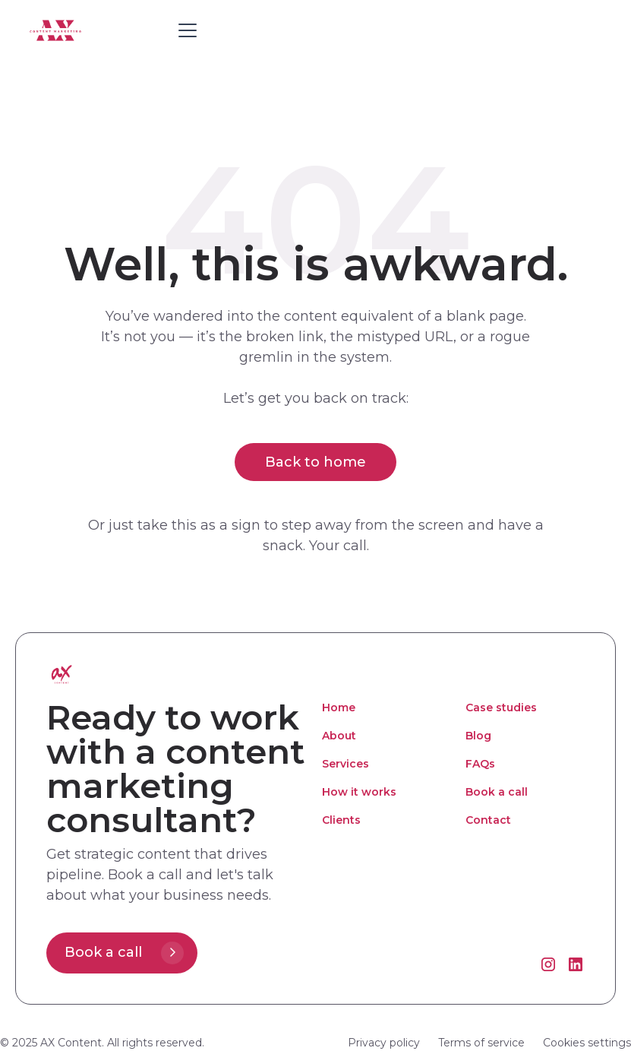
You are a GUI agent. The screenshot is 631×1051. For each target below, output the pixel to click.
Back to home (315, 462)
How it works (359, 792)
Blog (478, 735)
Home (338, 707)
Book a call (496, 792)
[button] (184, 30)
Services (345, 764)
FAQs (480, 764)
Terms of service (481, 1042)
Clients (341, 820)
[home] (97, 30)
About (339, 735)
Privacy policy (384, 1042)
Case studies (501, 707)
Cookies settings (587, 1042)
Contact (488, 820)
